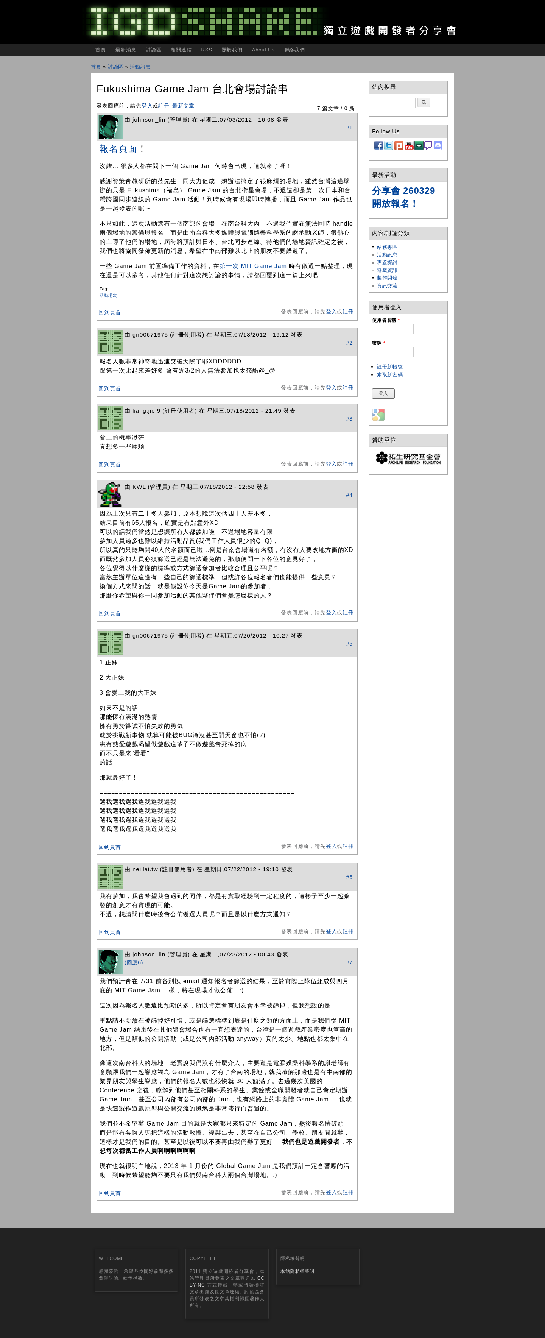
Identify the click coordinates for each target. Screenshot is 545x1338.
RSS (206, 50)
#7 (349, 962)
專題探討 (387, 262)
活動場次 (108, 295)
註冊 (164, 106)
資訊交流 (387, 285)
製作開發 (387, 278)
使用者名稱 (386, 320)
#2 (349, 343)
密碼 (378, 343)
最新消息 (125, 50)
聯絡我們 (294, 50)
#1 (349, 128)
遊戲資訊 (387, 270)
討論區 (154, 50)
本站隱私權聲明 (297, 1271)
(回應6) (134, 962)
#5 (349, 644)
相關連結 (181, 50)
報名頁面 (118, 148)
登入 (147, 106)
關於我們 (232, 50)
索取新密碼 (390, 374)
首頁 (100, 50)
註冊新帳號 (390, 367)
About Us (263, 50)
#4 (349, 495)
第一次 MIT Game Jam (254, 266)
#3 (349, 419)
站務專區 (387, 247)
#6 (349, 877)
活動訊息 (140, 67)
